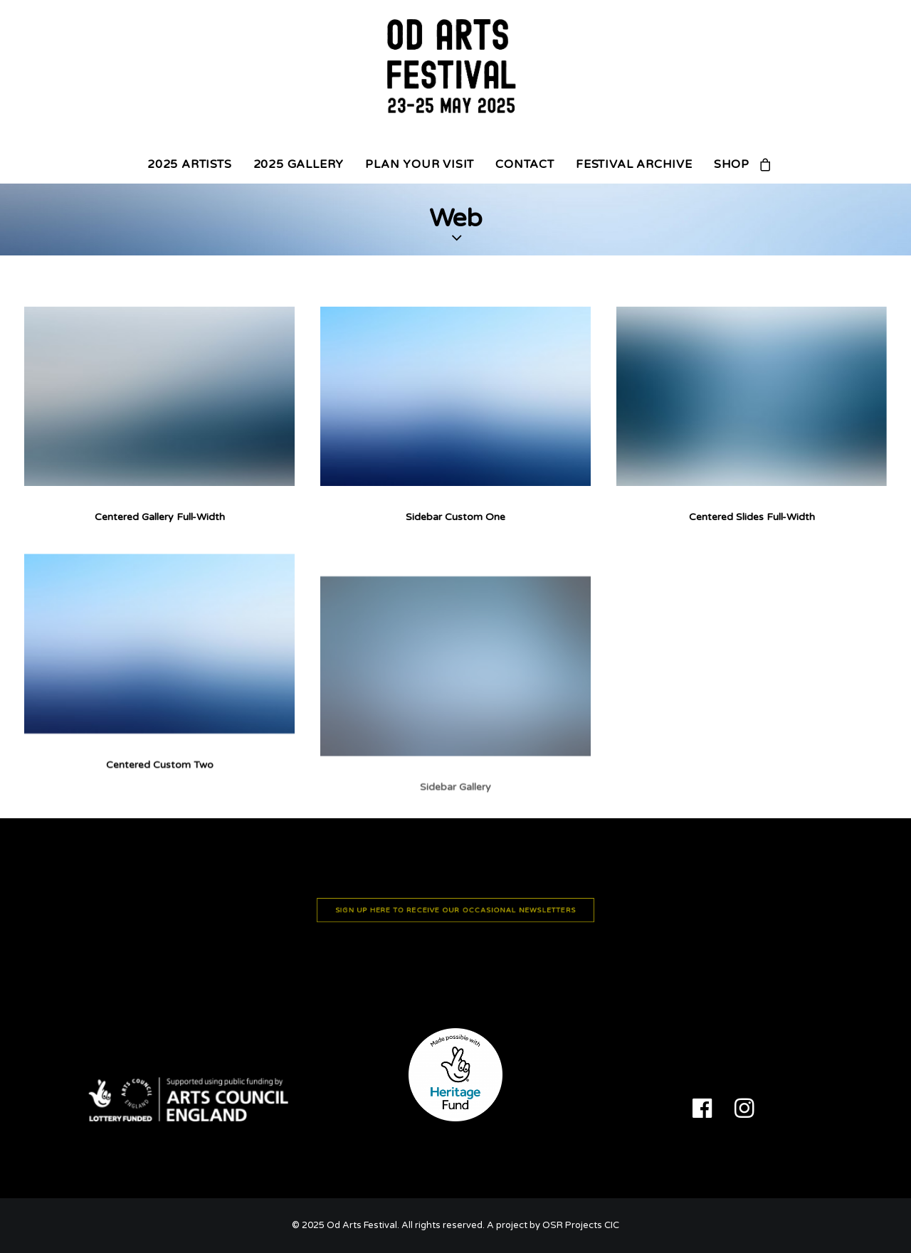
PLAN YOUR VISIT (419, 164)
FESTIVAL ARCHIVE (634, 164)
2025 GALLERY (298, 164)
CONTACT (524, 164)
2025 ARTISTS (189, 164)
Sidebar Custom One (455, 517)
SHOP (731, 164)
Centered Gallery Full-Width (160, 517)
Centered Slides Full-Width (752, 517)
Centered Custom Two (160, 811)
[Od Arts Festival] (455, 72)
